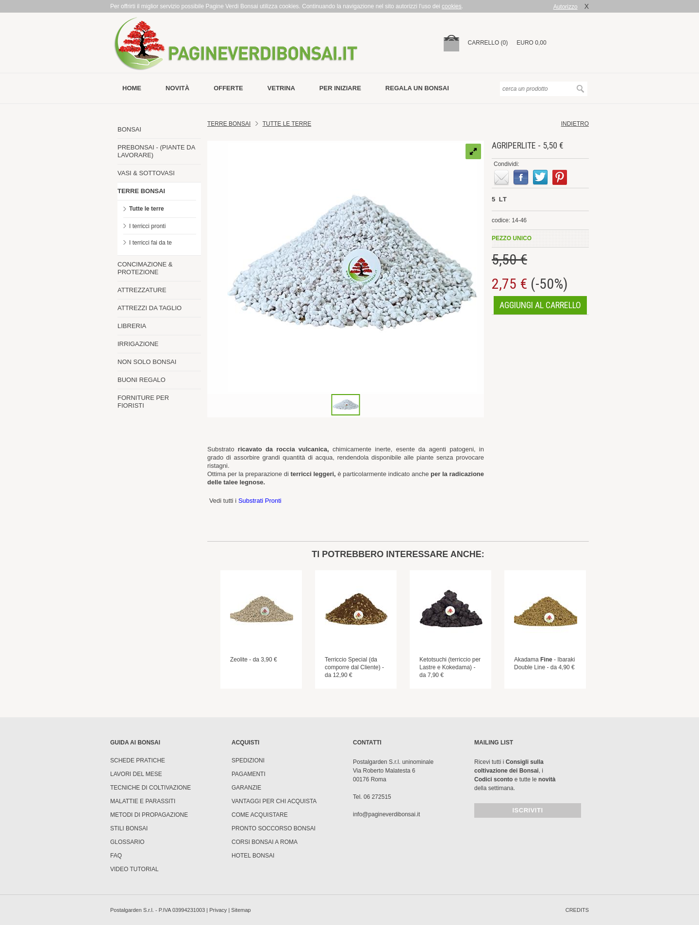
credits (577, 910)
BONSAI (129, 129)
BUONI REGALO (141, 379)
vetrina (281, 88)
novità (177, 88)
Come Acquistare (260, 814)
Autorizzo (565, 6)
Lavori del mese (136, 774)
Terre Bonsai (228, 123)
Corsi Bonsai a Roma (265, 842)
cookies (452, 6)
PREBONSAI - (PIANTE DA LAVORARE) (156, 151)
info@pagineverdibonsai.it (386, 814)
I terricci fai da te (150, 242)
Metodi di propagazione (149, 814)
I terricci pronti (147, 226)
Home (131, 88)
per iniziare (340, 88)
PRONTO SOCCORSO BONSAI (274, 828)
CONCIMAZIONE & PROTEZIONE (144, 268)
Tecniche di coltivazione (150, 787)
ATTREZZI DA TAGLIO (149, 308)
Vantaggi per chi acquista (274, 801)
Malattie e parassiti (142, 801)
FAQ (116, 855)
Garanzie (246, 787)
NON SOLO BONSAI (146, 361)
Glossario (127, 842)
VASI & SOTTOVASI (146, 173)
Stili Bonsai (129, 828)
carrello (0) (488, 42)
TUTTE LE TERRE (287, 123)
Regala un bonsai (417, 88)
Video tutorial (134, 869)
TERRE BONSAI (141, 191)
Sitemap (240, 910)
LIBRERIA (131, 326)
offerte (228, 88)
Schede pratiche (137, 760)
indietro (575, 123)
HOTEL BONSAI (253, 855)
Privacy (218, 910)
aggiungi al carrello (540, 305)
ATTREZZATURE (141, 290)
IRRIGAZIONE (138, 343)
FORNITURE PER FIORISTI (143, 401)
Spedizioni (248, 760)
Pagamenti (249, 774)
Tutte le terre (146, 208)
